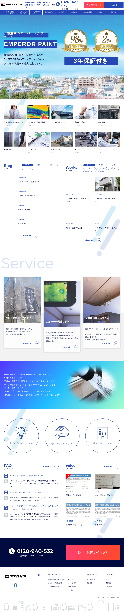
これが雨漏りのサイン (55, 586)
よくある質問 (88, 12)
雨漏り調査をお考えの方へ (56, 579)
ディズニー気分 (15, 210)
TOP (41, 575)
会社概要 (62, 12)
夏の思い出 (13, 223)
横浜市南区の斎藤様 (64, 495)
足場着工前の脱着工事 (17, 196)
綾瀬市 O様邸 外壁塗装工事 (19, 182)
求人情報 (113, 5)
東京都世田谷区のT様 (65, 525)
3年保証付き (91, 61)
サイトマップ (100, 597)
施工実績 (113, 12)
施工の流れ (74, 12)
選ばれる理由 (49, 12)
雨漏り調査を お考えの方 (10, 12)
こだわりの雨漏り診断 (55, 583)
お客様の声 (100, 12)
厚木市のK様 (91, 525)
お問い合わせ (72, 586)
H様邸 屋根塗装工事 (65, 228)
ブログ (108, 579)
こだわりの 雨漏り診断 (23, 12)
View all (27, 245)
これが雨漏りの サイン (36, 12)
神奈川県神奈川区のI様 (95, 495)
